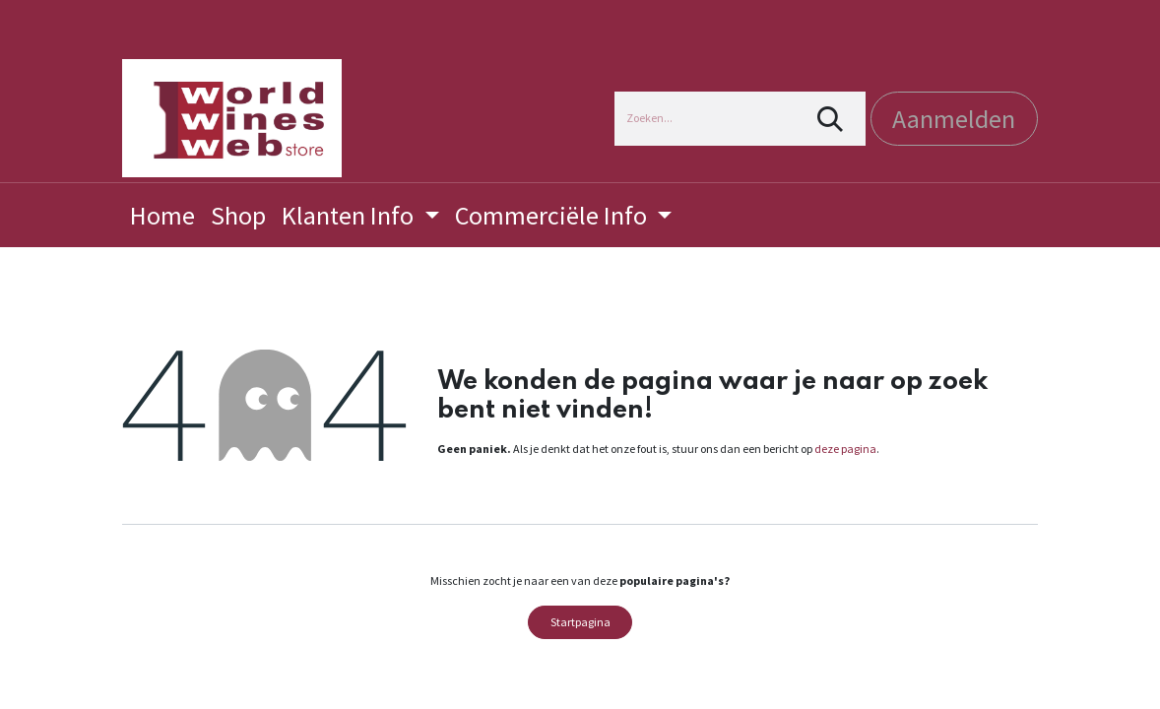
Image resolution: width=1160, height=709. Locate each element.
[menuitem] (162, 215)
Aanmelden (953, 118)
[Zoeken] (831, 119)
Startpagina (580, 621)
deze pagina (845, 448)
